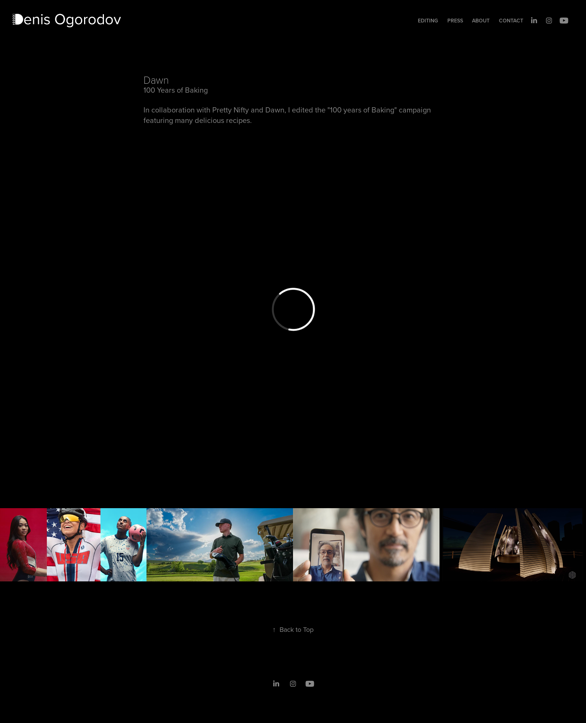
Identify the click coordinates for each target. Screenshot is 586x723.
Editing (428, 20)
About (481, 20)
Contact (511, 20)
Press (455, 20)
